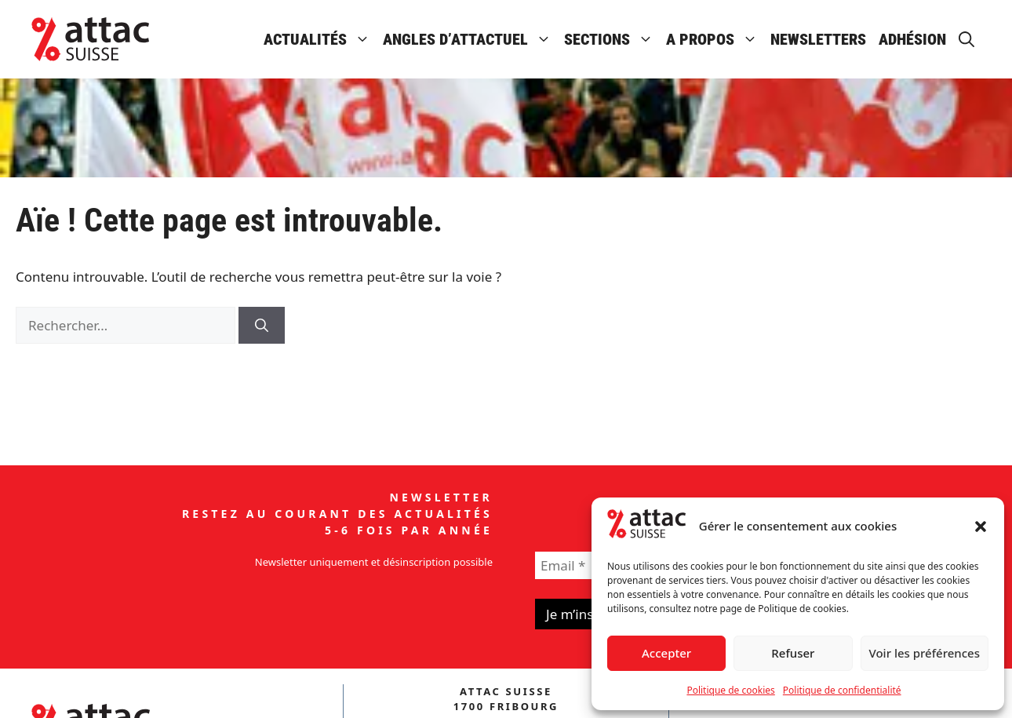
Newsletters (818, 39)
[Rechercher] (261, 325)
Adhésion (912, 39)
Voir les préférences (924, 653)
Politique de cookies (730, 690)
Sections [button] (612, 39)
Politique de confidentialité (842, 690)
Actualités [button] (320, 39)
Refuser (792, 653)
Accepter (666, 653)
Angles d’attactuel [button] (470, 39)
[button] (980, 526)
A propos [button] (715, 39)
